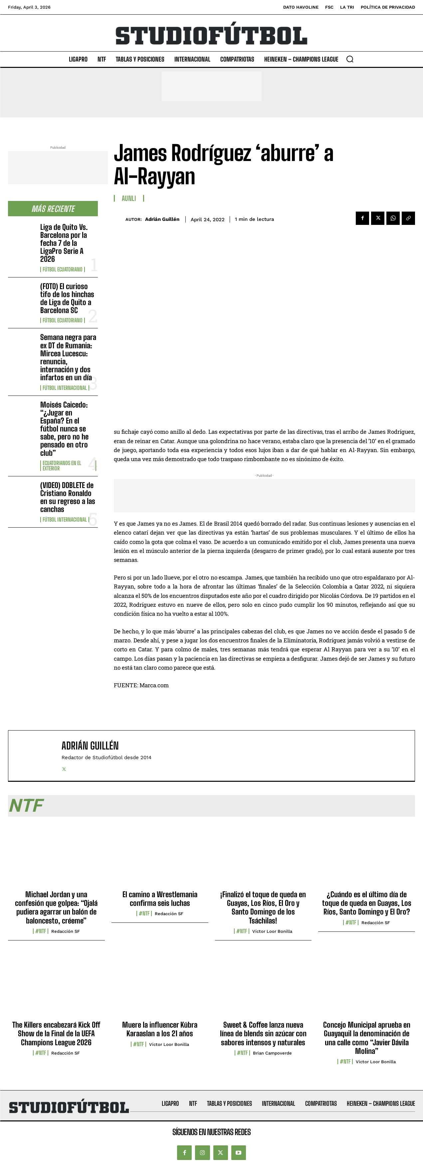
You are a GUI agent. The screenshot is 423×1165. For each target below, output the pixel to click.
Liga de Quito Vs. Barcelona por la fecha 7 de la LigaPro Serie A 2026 (64, 243)
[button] (350, 59)
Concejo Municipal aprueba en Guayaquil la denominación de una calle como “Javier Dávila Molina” (366, 1038)
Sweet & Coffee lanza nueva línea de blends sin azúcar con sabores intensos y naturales (263, 1033)
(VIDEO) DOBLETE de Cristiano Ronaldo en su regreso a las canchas (67, 497)
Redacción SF (65, 931)
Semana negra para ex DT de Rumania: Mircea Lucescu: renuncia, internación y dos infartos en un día (68, 357)
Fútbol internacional (65, 388)
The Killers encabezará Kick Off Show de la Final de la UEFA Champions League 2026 (56, 1033)
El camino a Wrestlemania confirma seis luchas (159, 899)
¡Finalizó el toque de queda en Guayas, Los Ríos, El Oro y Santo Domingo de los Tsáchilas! (263, 907)
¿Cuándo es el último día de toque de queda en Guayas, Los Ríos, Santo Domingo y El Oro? (366, 903)
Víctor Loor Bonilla (272, 931)
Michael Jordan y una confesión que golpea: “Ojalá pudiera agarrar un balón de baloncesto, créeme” (56, 907)
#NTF (40, 931)
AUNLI (129, 198)
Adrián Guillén (162, 219)
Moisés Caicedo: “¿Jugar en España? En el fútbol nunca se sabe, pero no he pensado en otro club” (64, 428)
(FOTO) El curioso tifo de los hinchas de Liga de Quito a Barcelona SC (67, 298)
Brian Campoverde (272, 1053)
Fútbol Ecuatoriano (63, 269)
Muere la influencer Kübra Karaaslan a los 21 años (159, 1029)
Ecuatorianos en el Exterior (62, 465)
